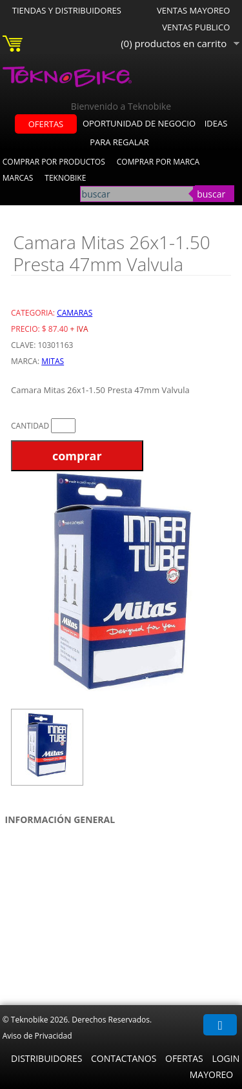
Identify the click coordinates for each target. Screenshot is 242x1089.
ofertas (46, 124)
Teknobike (65, 177)
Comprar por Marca (158, 161)
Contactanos (123, 1058)
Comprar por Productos (54, 161)
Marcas (18, 177)
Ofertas (184, 1058)
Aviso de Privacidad (37, 1035)
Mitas (52, 361)
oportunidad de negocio (139, 123)
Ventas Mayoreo (193, 10)
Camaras (74, 312)
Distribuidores (46, 1058)
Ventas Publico (196, 27)
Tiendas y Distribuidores (66, 10)
